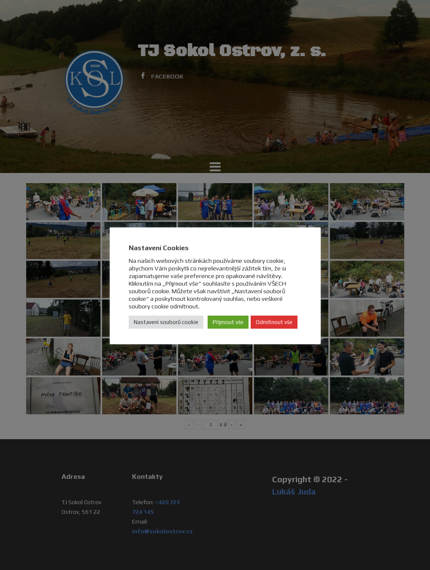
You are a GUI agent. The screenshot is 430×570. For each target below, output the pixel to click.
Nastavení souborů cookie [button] (166, 322)
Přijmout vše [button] (228, 322)
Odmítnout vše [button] (274, 322)
